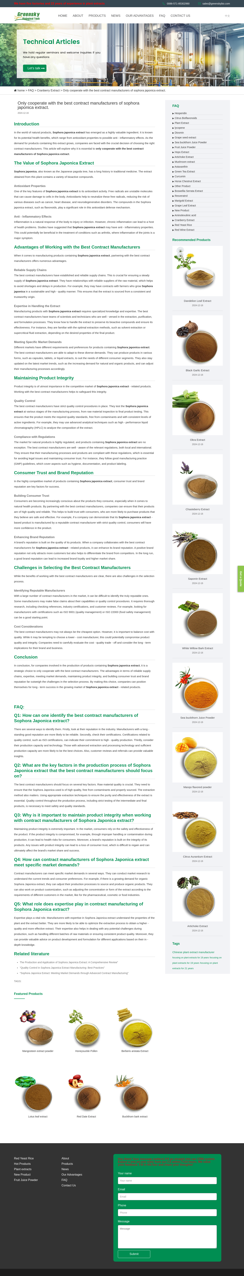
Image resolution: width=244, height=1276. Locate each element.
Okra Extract (197, 439)
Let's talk (34, 68)
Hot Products (22, 1163)
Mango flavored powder (198, 787)
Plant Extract (180, 122)
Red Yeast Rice (182, 225)
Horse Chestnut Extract (186, 181)
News (65, 1169)
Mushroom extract (183, 161)
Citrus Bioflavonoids (184, 118)
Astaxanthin (180, 166)
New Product (180, 210)
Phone (122, 1205)
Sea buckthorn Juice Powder (189, 142)
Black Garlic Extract (197, 370)
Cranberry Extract (48, 90)
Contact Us (69, 1185)
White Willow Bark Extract (197, 648)
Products (67, 1163)
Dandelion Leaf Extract (197, 300)
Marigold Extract (182, 200)
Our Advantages (72, 1174)
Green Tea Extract (183, 171)
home (21, 90)
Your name (125, 1173)
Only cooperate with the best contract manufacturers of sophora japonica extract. (114, 90)
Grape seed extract (184, 137)
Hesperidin (179, 113)
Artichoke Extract (183, 156)
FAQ (31, 90)
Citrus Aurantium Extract (197, 856)
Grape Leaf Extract (184, 205)
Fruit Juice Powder (184, 147)
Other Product (181, 186)
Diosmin (178, 132)
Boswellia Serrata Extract (187, 191)
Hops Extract (180, 152)
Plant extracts (22, 1169)
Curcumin (179, 176)
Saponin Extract (197, 578)
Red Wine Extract (183, 229)
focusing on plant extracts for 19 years (190, 957)
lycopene (178, 127)
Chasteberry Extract (198, 509)
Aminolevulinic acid (184, 215)
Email (121, 1189)
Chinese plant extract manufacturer (193, 952)
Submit (134, 1253)
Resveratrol (179, 195)
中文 (227, 16)
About (65, 1158)
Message (124, 1221)
